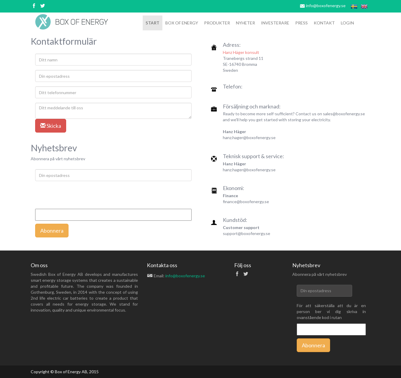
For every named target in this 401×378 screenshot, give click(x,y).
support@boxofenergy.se (246, 233)
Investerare (275, 22)
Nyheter (245, 22)
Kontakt (324, 22)
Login (347, 22)
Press (301, 22)
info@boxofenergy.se (326, 5)
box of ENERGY (181, 22)
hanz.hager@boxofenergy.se (249, 137)
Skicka (50, 125)
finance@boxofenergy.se (246, 201)
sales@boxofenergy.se (344, 113)
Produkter (217, 22)
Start (152, 22)
